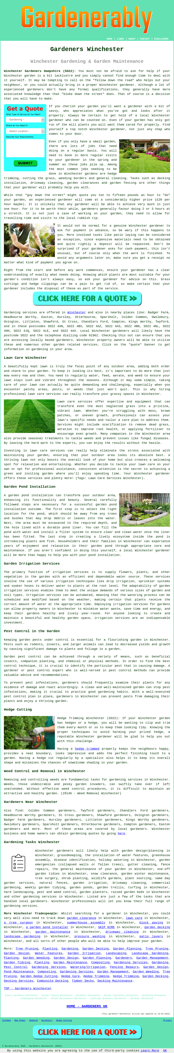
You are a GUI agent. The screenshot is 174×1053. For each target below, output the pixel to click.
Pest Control (15, 967)
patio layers (151, 936)
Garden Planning (127, 948)
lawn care (134, 918)
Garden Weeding (36, 958)
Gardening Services (130, 962)
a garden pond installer (47, 927)
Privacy (167, 1020)
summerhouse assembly (86, 922)
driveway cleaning (122, 932)
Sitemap (6, 1020)
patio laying (125, 235)
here (121, 833)
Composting (100, 962)
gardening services (40, 896)
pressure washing (89, 936)
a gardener (111, 913)
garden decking (157, 927)
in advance (98, 230)
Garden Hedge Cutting (39, 976)
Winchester (76, 312)
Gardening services (20, 312)
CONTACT (145, 39)
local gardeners (132, 829)
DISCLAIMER (161, 39)
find (19, 810)
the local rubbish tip (78, 218)
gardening (78, 833)
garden (29, 75)
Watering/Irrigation (88, 967)
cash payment (136, 248)
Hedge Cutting (64, 1020)
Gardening (70, 948)
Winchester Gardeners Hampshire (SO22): (40, 71)
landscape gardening (22, 936)
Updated (33, 1020)
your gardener (25, 187)
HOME (109, 39)
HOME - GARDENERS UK (87, 1006)
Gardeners (123, 958)
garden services (19, 883)
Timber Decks (83, 981)
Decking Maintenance (115, 981)
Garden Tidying (17, 962)
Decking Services (18, 981)
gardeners (35, 89)
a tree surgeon (18, 922)
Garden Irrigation (84, 953)
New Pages (19, 1020)
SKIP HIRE (106, 927)
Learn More (150, 1050)
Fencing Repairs (124, 967)
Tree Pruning (27, 948)
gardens (91, 173)
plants (83, 124)
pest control (120, 670)
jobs (91, 146)
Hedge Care (70, 976)
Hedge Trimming (96, 976)
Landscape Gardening (150, 953)
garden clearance (81, 918)
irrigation (65, 581)
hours (159, 209)
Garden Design (17, 953)
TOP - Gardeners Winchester (28, 988)
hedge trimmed (87, 749)
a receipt (156, 258)
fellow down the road (113, 80)
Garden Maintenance (70, 962)
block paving (151, 922)
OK (165, 1050)
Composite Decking (52, 981)
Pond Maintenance (19, 971)
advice (134, 279)
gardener (117, 129)
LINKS (120, 39)
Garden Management (152, 958)
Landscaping (116, 953)
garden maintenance (52, 932)
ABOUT (132, 39)
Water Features (48, 953)
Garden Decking (95, 948)
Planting (50, 948)
